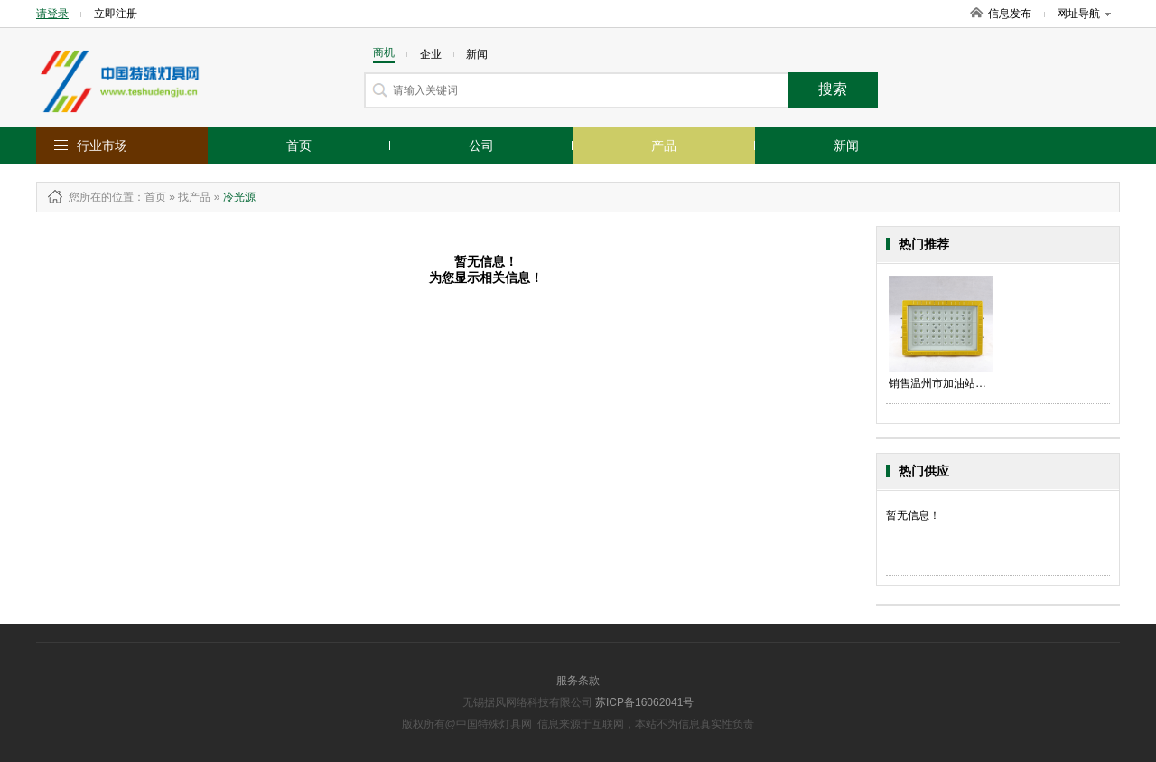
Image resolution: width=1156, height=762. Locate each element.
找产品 (194, 197)
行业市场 (102, 145)
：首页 (150, 197)
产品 (663, 145)
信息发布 (1009, 13)
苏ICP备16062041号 (644, 702)
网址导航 (1084, 13)
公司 (481, 145)
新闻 (846, 145)
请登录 (52, 13)
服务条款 (578, 680)
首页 (299, 145)
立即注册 (115, 13)
